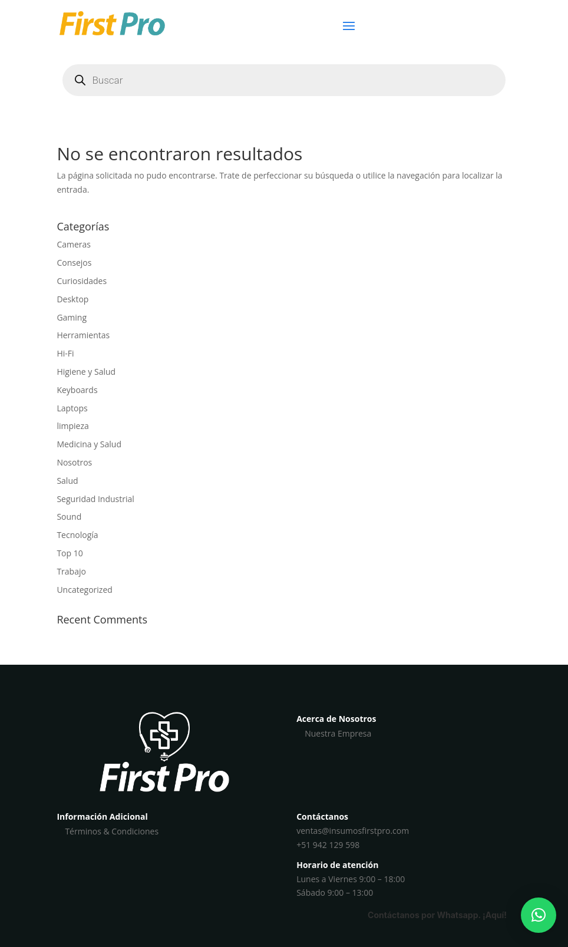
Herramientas (83, 335)
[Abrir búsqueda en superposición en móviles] (284, 80)
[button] (538, 915)
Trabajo (71, 571)
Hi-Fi (65, 353)
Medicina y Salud (89, 444)
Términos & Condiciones (111, 831)
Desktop (72, 299)
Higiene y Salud (86, 371)
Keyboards (77, 389)
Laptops (72, 408)
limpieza (72, 425)
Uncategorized (84, 589)
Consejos (74, 262)
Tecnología (77, 534)
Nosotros (74, 462)
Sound (69, 516)
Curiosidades (82, 280)
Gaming (72, 317)
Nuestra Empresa (338, 733)
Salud (67, 480)
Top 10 (69, 553)
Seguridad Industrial (95, 498)
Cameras (74, 244)
